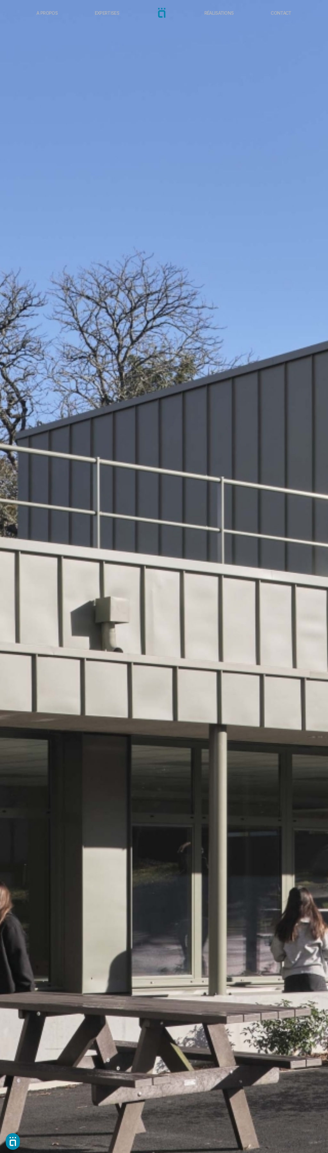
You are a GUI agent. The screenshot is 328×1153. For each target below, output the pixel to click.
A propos (47, 13)
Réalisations (219, 13)
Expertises (107, 13)
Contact (281, 13)
